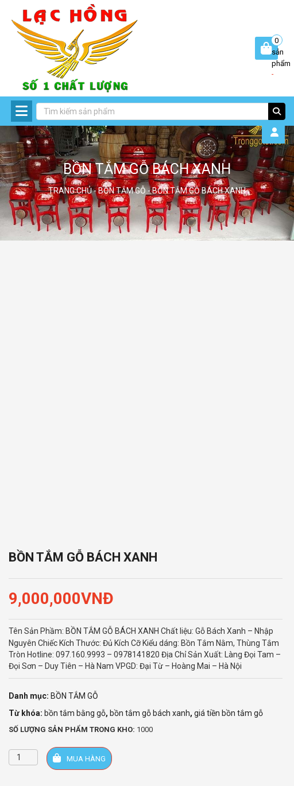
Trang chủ (70, 190)
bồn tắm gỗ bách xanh (150, 713)
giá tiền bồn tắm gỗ (228, 713)
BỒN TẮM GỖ (122, 190)
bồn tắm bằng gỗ (75, 713)
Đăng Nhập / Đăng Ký (277, 132)
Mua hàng (79, 758)
